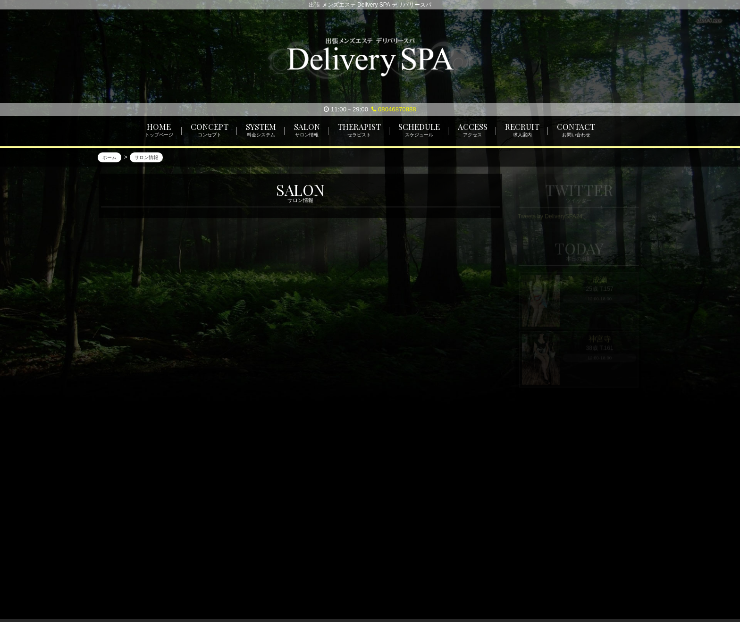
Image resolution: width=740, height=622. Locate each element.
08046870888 (393, 109)
